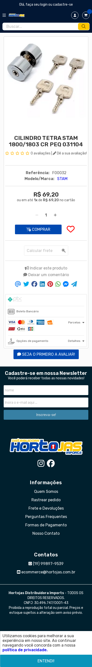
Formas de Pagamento (46, 525)
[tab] (46, 300)
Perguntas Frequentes (46, 516)
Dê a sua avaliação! (70, 153)
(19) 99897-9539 (46, 563)
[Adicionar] (55, 215)
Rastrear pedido (46, 500)
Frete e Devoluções (46, 508)
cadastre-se (63, 4)
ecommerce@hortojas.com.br (46, 572)
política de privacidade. (25, 650)
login (44, 4)
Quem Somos (46, 491)
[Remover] (37, 215)
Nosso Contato (46, 533)
